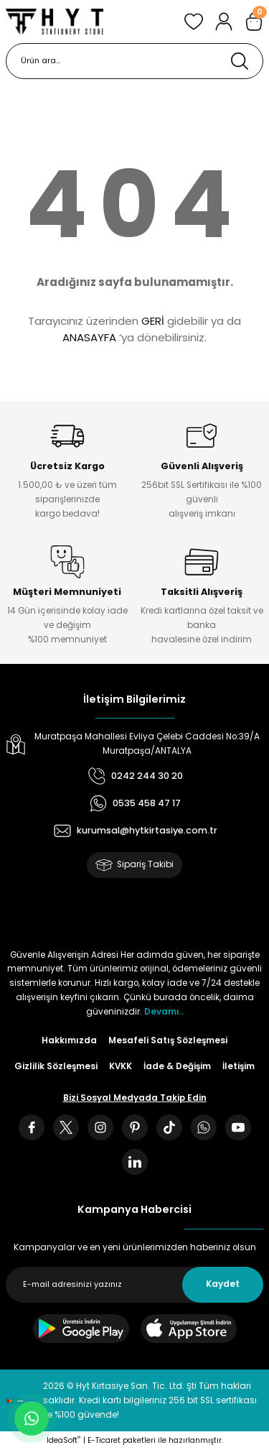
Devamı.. (164, 1011)
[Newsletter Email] (134, 1285)
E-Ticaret (104, 1440)
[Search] (134, 61)
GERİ (152, 320)
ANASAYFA (89, 337)
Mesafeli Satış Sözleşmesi (167, 1040)
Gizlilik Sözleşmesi (56, 1066)
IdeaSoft (63, 1440)
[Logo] (54, 21)
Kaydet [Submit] (223, 1284)
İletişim (238, 1066)
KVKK (120, 1066)
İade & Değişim (177, 1066)
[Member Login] (223, 21)
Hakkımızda (69, 1040)
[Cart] (254, 21)
